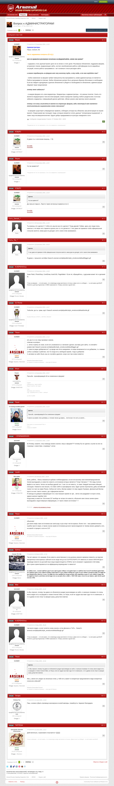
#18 (103, 656)
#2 (103, 131)
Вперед (28, 30)
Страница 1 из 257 (12, 30)
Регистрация (103, 1)
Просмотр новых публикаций (92, 15)
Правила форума (84, 777)
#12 (103, 436)
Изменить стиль (13, 781)
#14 (103, 514)
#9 (103, 332)
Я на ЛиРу (30, 147)
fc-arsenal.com (12, 15)
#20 (103, 725)
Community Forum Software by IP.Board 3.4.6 (95, 781)
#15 (103, 550)
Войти (96, 1)
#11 (103, 402)
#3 (103, 158)
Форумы (23, 15)
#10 (103, 368)
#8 (103, 303)
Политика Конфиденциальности (98, 777)
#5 (103, 218)
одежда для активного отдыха (41, 507)
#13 (103, 472)
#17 (103, 620)
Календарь (45, 15)
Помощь (22, 781)
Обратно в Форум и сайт (100, 762)
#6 (103, 240)
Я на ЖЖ (29, 145)
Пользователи (33, 15)
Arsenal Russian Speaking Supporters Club (18, 777)
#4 (103, 188)
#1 (103, 40)
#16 (103, 584)
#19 (103, 695)
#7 (103, 267)
